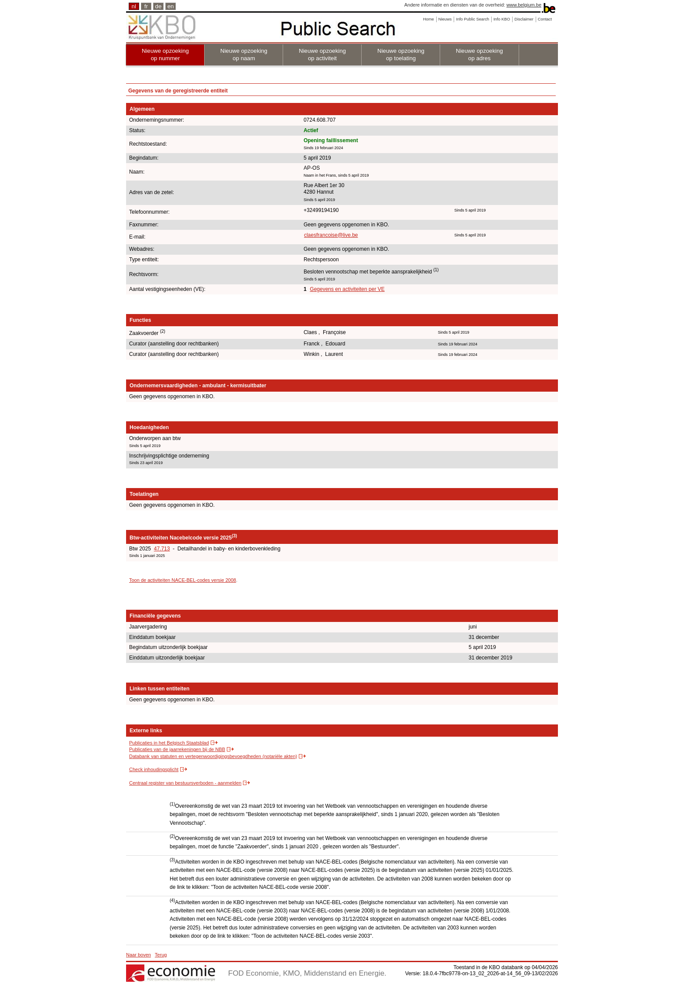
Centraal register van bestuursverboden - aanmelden (185, 783)
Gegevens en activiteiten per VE (347, 289)
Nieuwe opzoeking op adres (479, 54)
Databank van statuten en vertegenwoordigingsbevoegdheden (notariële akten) (213, 756)
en (171, 6)
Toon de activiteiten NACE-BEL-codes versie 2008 (182, 580)
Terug (161, 954)
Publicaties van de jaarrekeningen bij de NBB (177, 749)
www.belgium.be (523, 4)
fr (146, 6)
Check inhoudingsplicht (153, 769)
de (158, 6)
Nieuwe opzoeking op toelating (400, 54)
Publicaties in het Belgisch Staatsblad (169, 742)
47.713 (162, 549)
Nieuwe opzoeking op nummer (165, 54)
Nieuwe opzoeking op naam (243, 54)
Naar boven (138, 954)
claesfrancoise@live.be (331, 235)
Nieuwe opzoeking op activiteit (322, 54)
